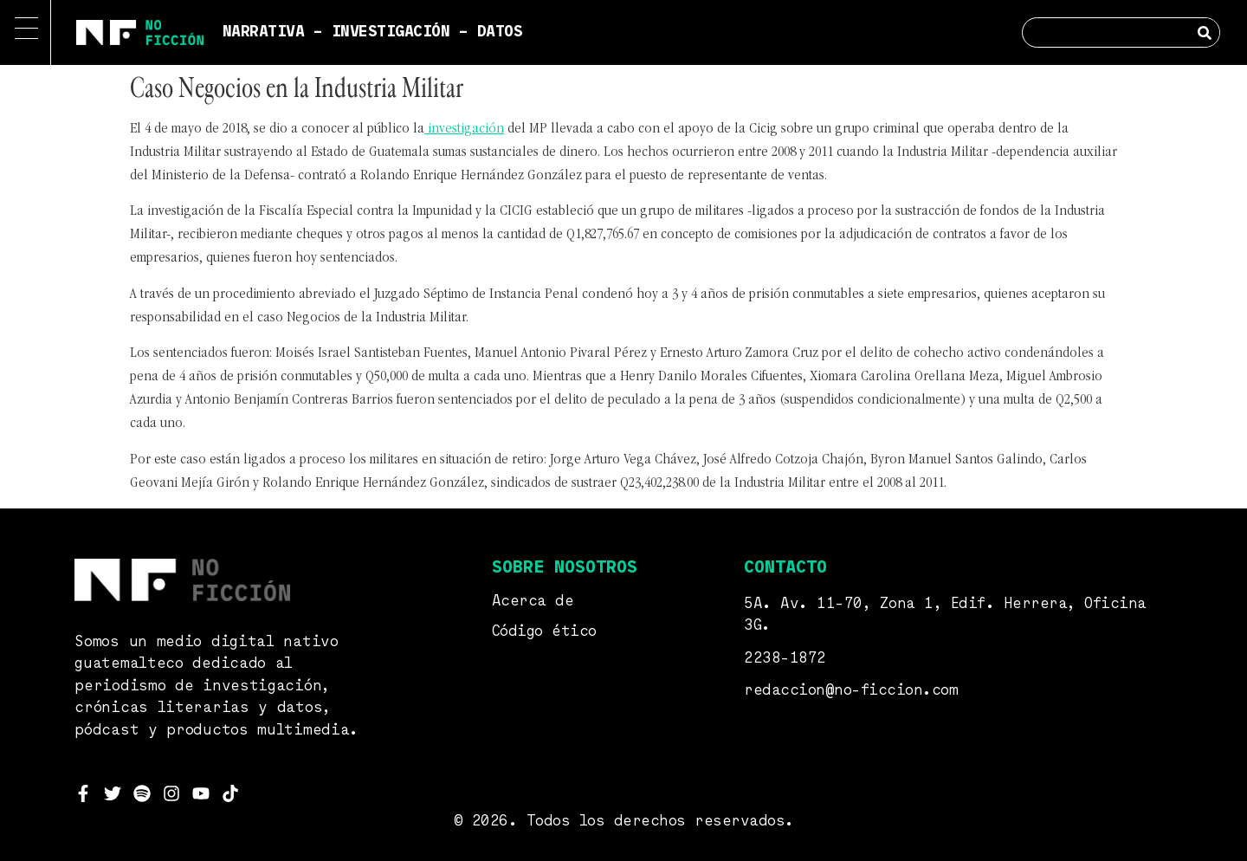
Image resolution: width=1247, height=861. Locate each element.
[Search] (1204, 32)
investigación (464, 129)
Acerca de (533, 601)
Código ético (544, 632)
